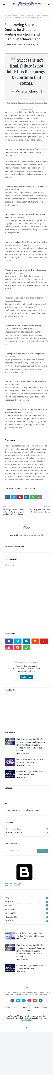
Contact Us (26, 1051)
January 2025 (27, 956)
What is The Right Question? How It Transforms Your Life (31, 816)
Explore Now (26, 720)
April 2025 (27, 948)
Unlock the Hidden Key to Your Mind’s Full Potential (29, 804)
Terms (45, 1051)
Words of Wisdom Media (16, 45)
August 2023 (27, 964)
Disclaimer (27, 1053)
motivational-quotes (32, 853)
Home (7, 15)
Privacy (36, 1051)
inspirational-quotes (17, 15)
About (16, 1051)
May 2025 (27, 945)
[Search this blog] (21, 894)
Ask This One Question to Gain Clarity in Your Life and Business (30, 977)
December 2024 (27, 960)
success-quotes (29, 488)
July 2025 (27, 941)
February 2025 (27, 952)
